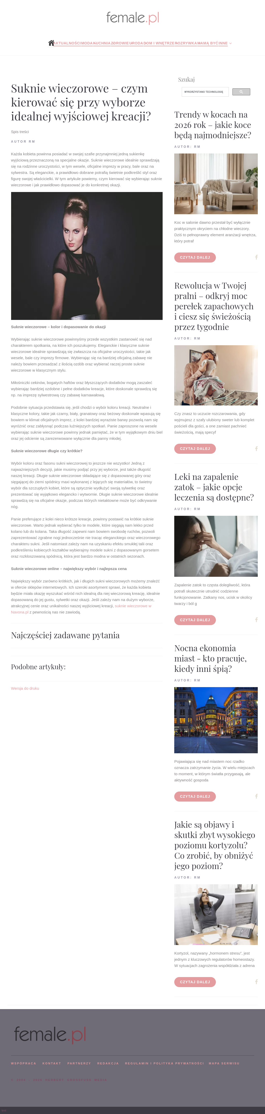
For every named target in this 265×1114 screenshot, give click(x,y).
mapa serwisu (224, 1063)
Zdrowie (120, 43)
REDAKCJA (108, 1063)
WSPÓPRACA (23, 1063)
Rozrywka (186, 43)
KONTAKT (51, 1063)
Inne (223, 43)
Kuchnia (102, 43)
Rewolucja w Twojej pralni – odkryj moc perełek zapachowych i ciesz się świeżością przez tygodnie (214, 306)
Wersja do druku (25, 688)
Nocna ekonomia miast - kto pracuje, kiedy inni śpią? (210, 658)
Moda (87, 43)
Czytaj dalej (195, 257)
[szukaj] (204, 92)
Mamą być (207, 43)
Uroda (136, 43)
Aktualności (67, 43)
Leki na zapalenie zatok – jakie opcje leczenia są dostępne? (214, 487)
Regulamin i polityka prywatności (164, 1063)
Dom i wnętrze (159, 43)
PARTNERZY (79, 1063)
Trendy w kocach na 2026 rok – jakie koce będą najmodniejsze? (212, 124)
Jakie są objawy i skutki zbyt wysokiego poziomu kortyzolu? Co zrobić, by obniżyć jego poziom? (214, 845)
